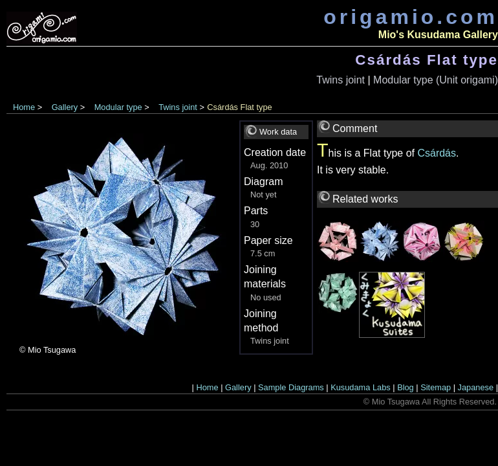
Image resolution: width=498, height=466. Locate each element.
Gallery (65, 107)
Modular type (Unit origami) (435, 79)
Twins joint (340, 79)
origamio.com (410, 16)
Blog (405, 387)
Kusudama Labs (360, 387)
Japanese (476, 387)
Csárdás (436, 153)
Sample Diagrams (291, 387)
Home (24, 107)
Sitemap (435, 387)
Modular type (118, 107)
